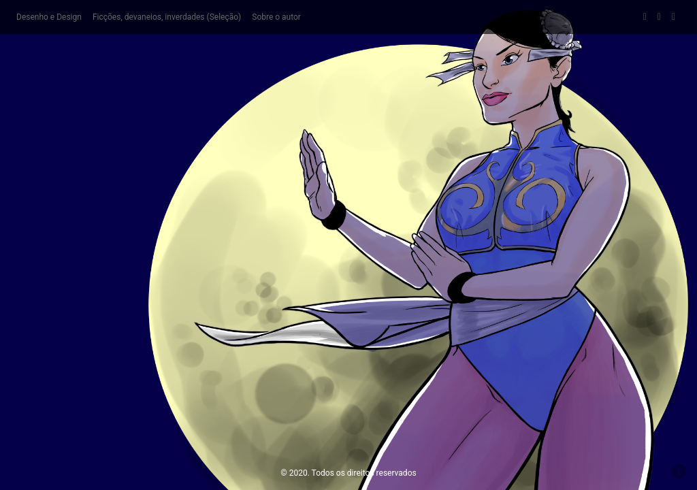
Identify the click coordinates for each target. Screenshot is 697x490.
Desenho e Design (49, 17)
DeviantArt (659, 17)
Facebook (645, 17)
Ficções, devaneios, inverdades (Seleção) (167, 17)
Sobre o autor (276, 17)
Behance (673, 17)
